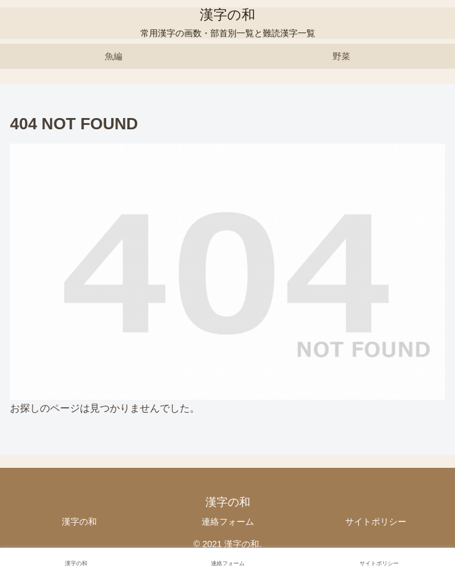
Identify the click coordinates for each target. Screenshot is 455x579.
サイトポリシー (375, 522)
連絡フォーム (228, 522)
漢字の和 (79, 522)
